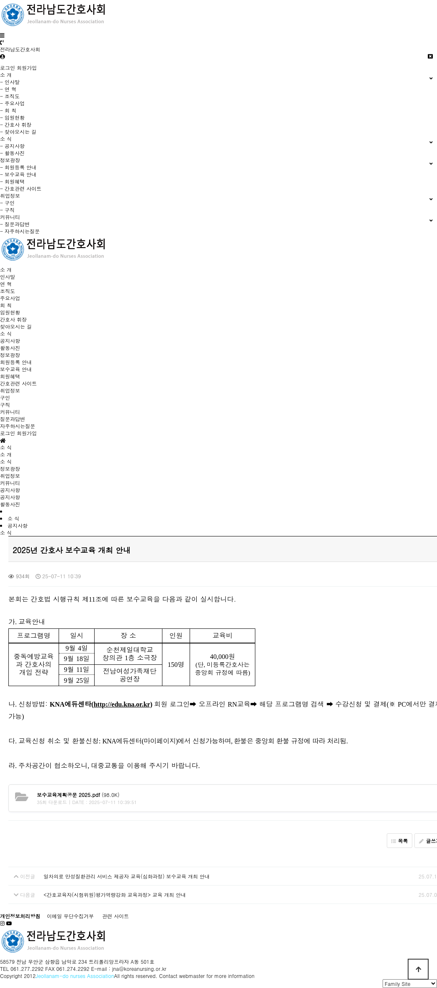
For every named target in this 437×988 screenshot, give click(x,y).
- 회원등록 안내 (18, 167)
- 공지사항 (12, 145)
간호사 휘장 (13, 319)
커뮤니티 (10, 411)
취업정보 (10, 390)
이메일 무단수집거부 (70, 915)
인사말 (7, 276)
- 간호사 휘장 (15, 124)
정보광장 (10, 354)
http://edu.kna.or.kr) (123, 704)
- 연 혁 (8, 88)
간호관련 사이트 (18, 383)
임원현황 (10, 312)
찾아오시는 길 (16, 326)
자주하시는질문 (17, 425)
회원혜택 (10, 376)
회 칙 (6, 305)
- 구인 (7, 202)
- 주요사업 (12, 103)
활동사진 (10, 347)
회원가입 (27, 67)
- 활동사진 (12, 152)
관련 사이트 (115, 915)
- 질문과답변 (15, 223)
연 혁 (6, 283)
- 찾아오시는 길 (18, 131)
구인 (5, 397)
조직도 (7, 290)
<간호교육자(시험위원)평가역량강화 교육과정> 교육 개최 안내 (115, 894)
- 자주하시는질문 (20, 231)
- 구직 (7, 209)
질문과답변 (12, 418)
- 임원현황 (12, 117)
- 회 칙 (8, 110)
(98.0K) (78, 794)
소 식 (6, 333)
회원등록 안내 (16, 361)
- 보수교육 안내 (18, 174)
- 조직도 (10, 96)
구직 (5, 404)
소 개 (6, 269)
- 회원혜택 (12, 181)
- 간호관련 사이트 (20, 188)
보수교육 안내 (16, 369)
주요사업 (10, 297)
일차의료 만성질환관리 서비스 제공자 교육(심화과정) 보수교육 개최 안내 (127, 876)
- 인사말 (10, 81)
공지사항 (10, 340)
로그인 (7, 67)
